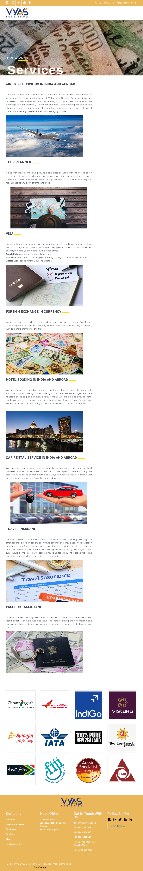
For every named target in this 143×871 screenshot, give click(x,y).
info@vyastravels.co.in (126, 3)
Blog (8, 838)
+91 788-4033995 (82, 827)
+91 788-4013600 (82, 836)
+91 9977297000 (82, 841)
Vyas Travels (118, 825)
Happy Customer (14, 843)
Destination (11, 828)
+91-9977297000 (102, 3)
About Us (10, 819)
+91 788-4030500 (82, 831)
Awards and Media (15, 823)
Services (10, 833)
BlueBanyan (40, 866)
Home (10, 58)
